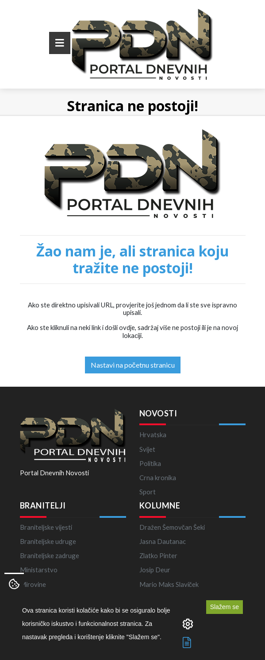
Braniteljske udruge (48, 541)
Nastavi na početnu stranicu (133, 365)
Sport (147, 492)
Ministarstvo (39, 570)
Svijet (147, 449)
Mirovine (33, 584)
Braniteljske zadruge (49, 555)
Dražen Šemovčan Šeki (172, 527)
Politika (150, 463)
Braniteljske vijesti (46, 527)
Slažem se (224, 606)
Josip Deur (154, 570)
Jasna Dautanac (162, 541)
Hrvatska (152, 435)
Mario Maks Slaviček (169, 584)
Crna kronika (157, 477)
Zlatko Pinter (158, 555)
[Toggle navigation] (59, 43)
